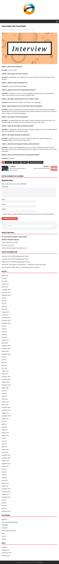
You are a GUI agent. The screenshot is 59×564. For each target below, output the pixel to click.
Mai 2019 (4, 424)
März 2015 (4, 446)
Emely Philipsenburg (18, 29)
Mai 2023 (4, 303)
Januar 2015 (5, 452)
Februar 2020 (5, 402)
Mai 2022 (4, 331)
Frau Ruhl (16, 162)
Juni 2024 (4, 278)
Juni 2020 (4, 390)
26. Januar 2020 (7, 29)
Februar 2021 (5, 371)
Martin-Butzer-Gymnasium (9, 530)
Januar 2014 (5, 486)
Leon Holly (4, 259)
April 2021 (4, 365)
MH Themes (40, 562)
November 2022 (6, 320)
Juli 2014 (4, 469)
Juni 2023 (4, 301)
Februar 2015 (5, 449)
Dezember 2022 (6, 317)
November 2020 (6, 379)
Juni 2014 (4, 472)
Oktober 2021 (5, 351)
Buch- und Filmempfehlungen (10, 522)
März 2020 (4, 399)
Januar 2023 (5, 315)
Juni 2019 (4, 421)
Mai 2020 (4, 393)
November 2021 (6, 348)
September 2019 (6, 416)
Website (4, 209)
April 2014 (4, 477)
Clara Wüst (5, 256)
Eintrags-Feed (5, 550)
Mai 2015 (4, 444)
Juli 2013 (4, 500)
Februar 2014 (5, 483)
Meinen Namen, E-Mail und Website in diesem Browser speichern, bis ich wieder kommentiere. (29, 214)
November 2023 (6, 292)
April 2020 (4, 396)
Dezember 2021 (6, 345)
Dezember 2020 (6, 376)
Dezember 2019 (6, 407)
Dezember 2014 (6, 455)
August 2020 (5, 388)
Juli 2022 (4, 326)
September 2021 (6, 354)
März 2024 (4, 281)
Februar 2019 (5, 432)
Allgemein (28, 29)
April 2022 (4, 334)
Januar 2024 (5, 287)
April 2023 (4, 306)
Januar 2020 (5, 404)
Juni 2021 (4, 359)
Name (3, 199)
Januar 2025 (5, 275)
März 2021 (4, 368)
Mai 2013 (4, 505)
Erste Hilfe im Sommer (8, 245)
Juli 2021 (4, 357)
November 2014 (6, 458)
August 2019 (5, 418)
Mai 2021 (4, 362)
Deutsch (8, 162)
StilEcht (4, 536)
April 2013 (4, 508)
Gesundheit (5, 525)
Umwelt (4, 539)
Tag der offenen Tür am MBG (10, 242)
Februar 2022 (5, 340)
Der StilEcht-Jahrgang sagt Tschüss (18, 256)
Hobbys (24, 162)
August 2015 (5, 435)
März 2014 (4, 480)
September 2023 (6, 295)
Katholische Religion (36, 162)
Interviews (4, 528)
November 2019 (6, 410)
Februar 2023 (5, 312)
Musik (3, 533)
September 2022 (6, 323)
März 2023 (4, 309)
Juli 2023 (4, 298)
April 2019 (4, 427)
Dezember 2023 (6, 289)
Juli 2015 (4, 438)
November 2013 (6, 491)
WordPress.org (6, 555)
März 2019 (4, 430)
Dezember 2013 (6, 489)
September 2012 (6, 511)
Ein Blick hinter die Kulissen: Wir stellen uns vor (14, 248)
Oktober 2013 (5, 494)
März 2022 (4, 337)
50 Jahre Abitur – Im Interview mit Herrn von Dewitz (32, 264)
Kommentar (5, 186)
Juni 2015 (4, 441)
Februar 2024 (5, 284)
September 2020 (6, 385)
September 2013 (6, 497)
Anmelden (4, 547)
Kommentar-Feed (6, 553)
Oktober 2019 (5, 413)
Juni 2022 (4, 329)
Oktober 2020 (5, 382)
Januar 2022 (5, 343)
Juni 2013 (4, 503)
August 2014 (5, 466)
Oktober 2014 (5, 460)
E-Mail (3, 204)
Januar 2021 (5, 374)
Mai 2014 (4, 475)
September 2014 (6, 463)
